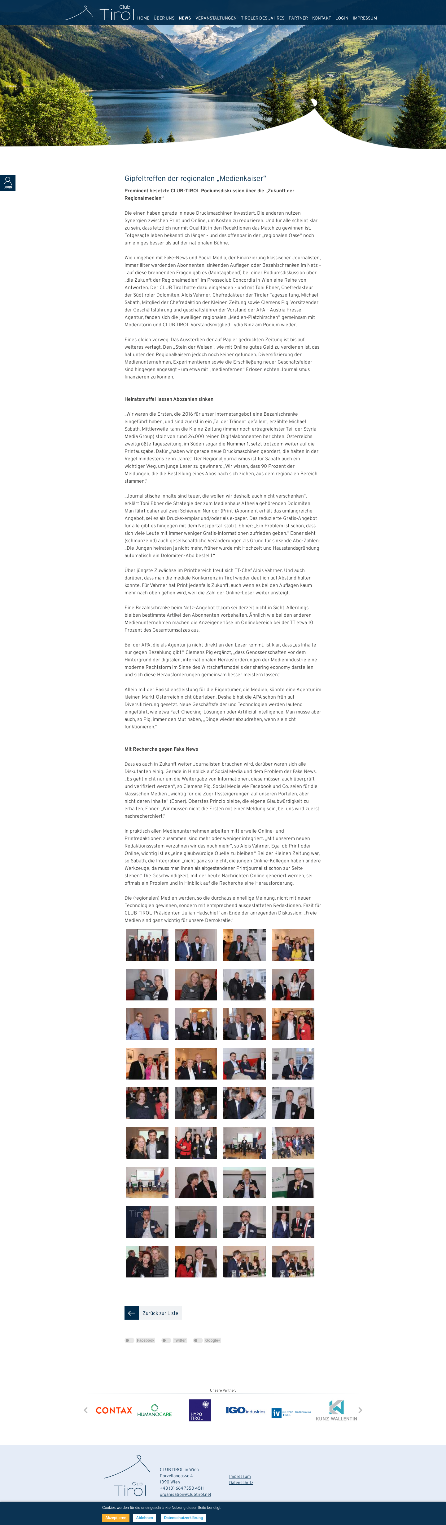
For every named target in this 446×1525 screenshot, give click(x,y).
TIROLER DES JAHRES (262, 18)
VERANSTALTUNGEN (216, 18)
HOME (143, 18)
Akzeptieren (115, 1518)
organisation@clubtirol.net (185, 1494)
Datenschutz (241, 1483)
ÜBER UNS (164, 18)
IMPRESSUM (365, 18)
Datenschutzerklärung (183, 1518)
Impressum (240, 1476)
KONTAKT (321, 18)
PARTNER (298, 18)
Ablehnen (144, 1518)
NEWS (185, 18)
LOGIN (341, 18)
